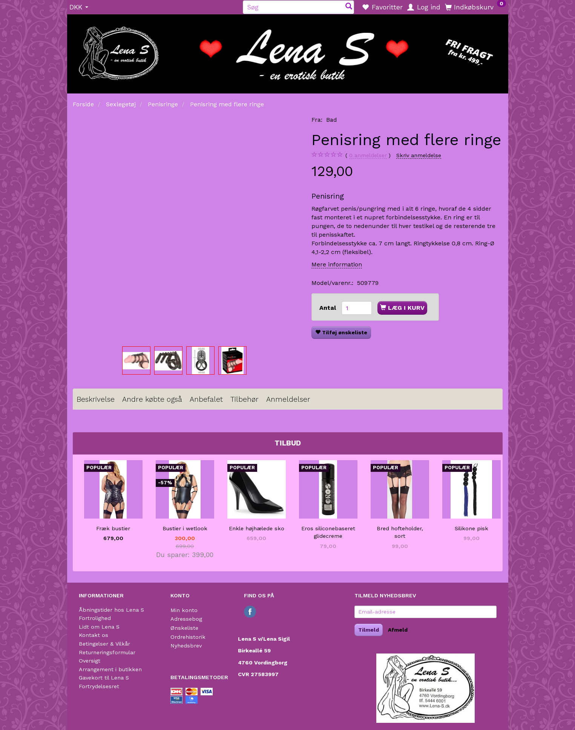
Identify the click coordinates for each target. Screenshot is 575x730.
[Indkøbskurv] (475, 7)
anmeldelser (368, 155)
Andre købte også (152, 399)
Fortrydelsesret (99, 686)
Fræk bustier (113, 528)
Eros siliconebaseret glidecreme (328, 532)
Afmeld (398, 630)
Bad (331, 119)
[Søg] (348, 7)
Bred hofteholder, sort (400, 532)
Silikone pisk (471, 528)
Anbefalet (206, 399)
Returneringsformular (107, 652)
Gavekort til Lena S (104, 678)
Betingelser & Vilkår (104, 644)
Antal (328, 307)
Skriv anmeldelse (418, 155)
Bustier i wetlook (185, 528)
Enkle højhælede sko (256, 528)
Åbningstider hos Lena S (111, 610)
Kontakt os (93, 635)
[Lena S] (288, 51)
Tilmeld (368, 630)
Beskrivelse (96, 399)
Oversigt (89, 661)
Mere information (336, 264)
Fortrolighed (95, 618)
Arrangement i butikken (110, 669)
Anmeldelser (288, 399)
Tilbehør (244, 399)
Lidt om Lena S (99, 627)
